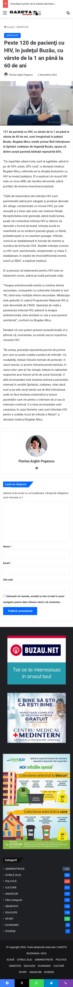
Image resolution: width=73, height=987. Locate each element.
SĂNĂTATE (22, 27)
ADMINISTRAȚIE (15, 868)
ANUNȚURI (11, 893)
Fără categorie (13, 899)
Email (7, 563)
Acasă (9, 27)
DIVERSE (10, 931)
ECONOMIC (12, 924)
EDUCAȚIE (11, 912)
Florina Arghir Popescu (21, 74)
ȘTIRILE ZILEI (13, 874)
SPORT (9, 918)
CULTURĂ (11, 887)
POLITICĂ (11, 881)
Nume (7, 546)
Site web (8, 579)
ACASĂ (10, 959)
